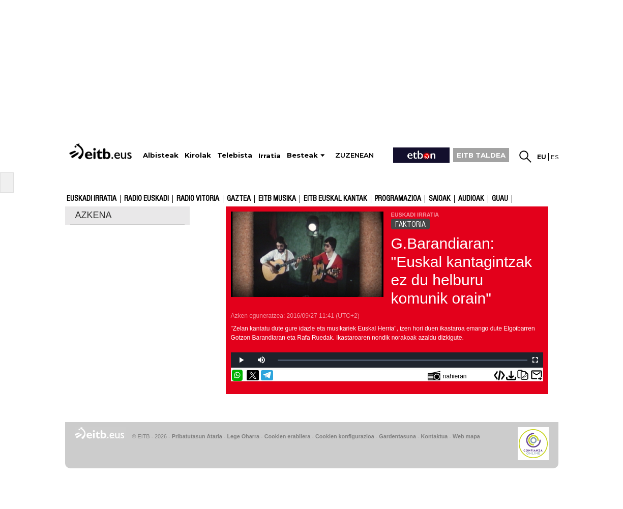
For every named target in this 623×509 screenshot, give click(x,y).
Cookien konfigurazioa (344, 436)
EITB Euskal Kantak (335, 199)
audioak (471, 199)
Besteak (302, 155)
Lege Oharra (243, 436)
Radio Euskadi (146, 199)
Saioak (440, 199)
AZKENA (93, 215)
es (554, 157)
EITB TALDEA (481, 155)
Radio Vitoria (197, 199)
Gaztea (239, 199)
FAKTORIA (410, 224)
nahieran (447, 375)
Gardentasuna (397, 436)
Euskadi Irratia (91, 199)
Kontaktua (434, 436)
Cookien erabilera (287, 436)
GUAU (500, 199)
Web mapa (466, 436)
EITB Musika (277, 199)
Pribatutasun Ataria (197, 436)
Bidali (536, 375)
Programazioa (398, 199)
